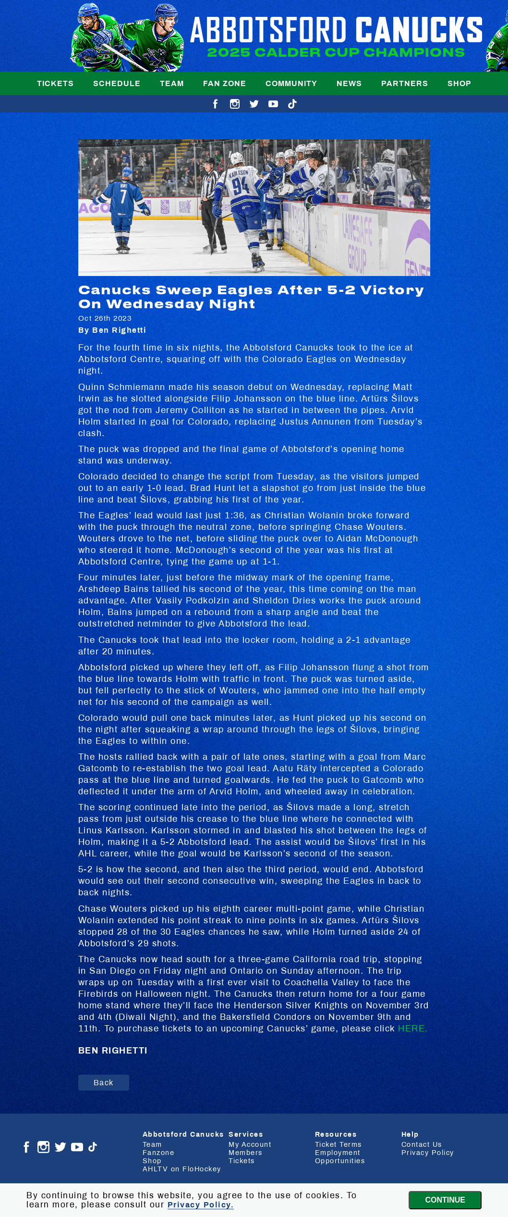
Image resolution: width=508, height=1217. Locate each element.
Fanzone (159, 1152)
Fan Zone (224, 83)
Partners (404, 83)
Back (104, 1083)
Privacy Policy (427, 1152)
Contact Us (421, 1144)
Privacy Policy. (201, 1205)
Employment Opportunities (340, 1157)
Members (246, 1152)
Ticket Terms (338, 1144)
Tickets (55, 83)
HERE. (413, 1028)
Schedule (117, 83)
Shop (460, 83)
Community (291, 83)
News (349, 83)
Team (172, 83)
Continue (445, 1200)
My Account (250, 1144)
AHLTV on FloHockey (182, 1169)
